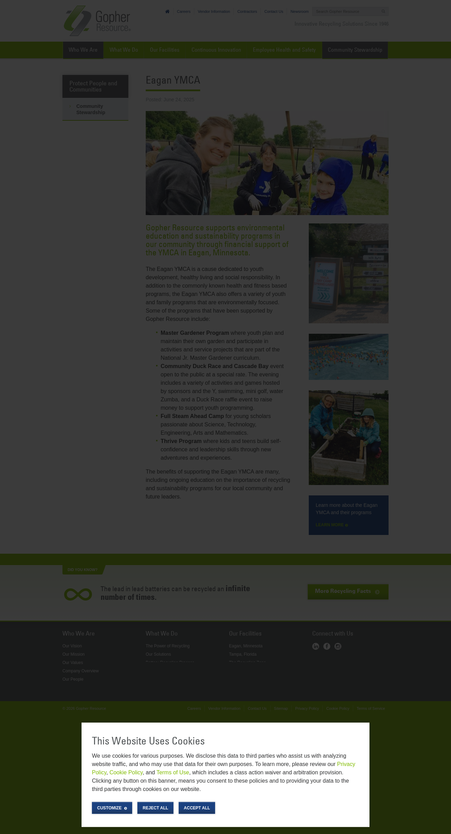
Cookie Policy (126, 772)
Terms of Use (172, 772)
